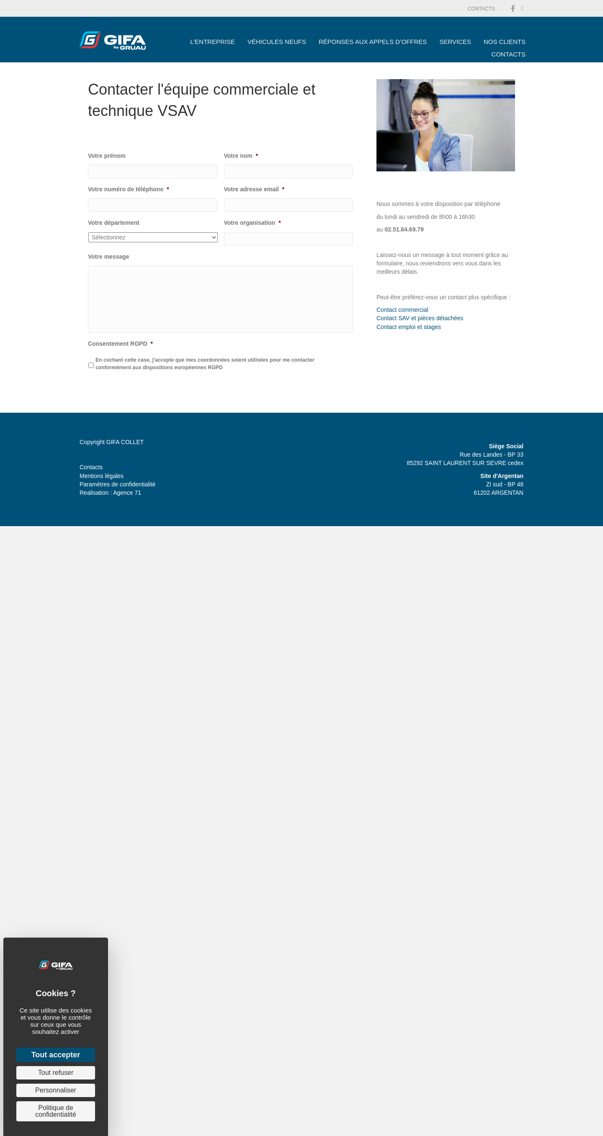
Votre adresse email (254, 189)
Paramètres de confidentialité (117, 484)
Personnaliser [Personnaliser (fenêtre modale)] (55, 1090)
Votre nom (241, 155)
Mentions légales (102, 476)
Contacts (91, 467)
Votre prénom (107, 155)
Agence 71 (127, 492)
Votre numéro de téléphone (128, 189)
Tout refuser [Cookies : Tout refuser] (55, 1072)
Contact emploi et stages (408, 327)
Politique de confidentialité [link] (55, 1111)
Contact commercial (402, 309)
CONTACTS (481, 9)
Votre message (108, 256)
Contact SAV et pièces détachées (420, 318)
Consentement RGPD (120, 343)
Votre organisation (252, 222)
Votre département (113, 222)
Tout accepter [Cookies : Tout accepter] (55, 1055)
